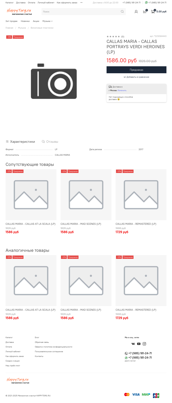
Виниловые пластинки (42, 27)
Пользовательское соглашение (49, 351)
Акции (36, 21)
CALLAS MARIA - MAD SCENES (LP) (81, 223)
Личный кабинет (46, 2)
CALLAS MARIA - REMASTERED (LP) (136, 223)
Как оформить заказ (67, 2)
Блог (37, 337)
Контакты (39, 356)
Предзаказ (136, 69)
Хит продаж (12, 21)
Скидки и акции (13, 361)
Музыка (48, 21)
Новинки (25, 21)
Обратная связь (42, 342)
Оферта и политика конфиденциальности (53, 346)
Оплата (31, 2)
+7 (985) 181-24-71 (132, 2)
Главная (9, 27)
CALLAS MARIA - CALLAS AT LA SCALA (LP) (30, 223)
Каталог (10, 2)
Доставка (20, 2)
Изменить (122, 90)
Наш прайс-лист (13, 365)
